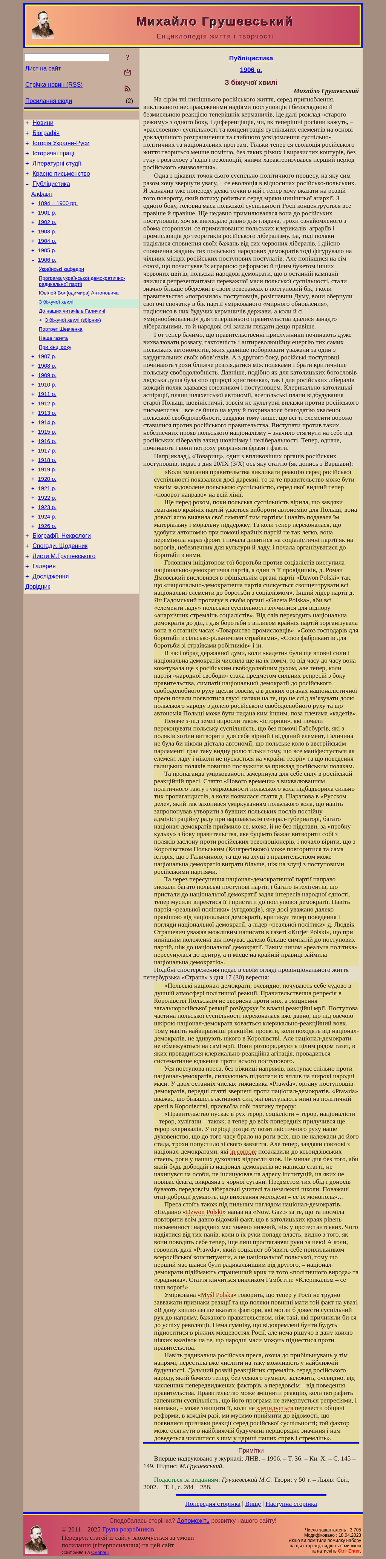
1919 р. (47, 508)
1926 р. (47, 571)
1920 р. (47, 519)
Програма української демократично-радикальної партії (82, 299)
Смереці (100, 1552)
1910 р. (47, 413)
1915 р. (47, 466)
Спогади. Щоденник (59, 593)
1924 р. (47, 561)
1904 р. (47, 256)
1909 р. (47, 402)
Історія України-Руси (60, 146)
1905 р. (47, 266)
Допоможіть (193, 1521)
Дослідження (50, 627)
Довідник (37, 638)
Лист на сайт (43, 68)
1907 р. (47, 381)
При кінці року (55, 371)
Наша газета (53, 361)
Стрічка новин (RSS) (54, 84)
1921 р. (47, 529)
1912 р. (47, 434)
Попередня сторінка (212, 1503)
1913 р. (47, 445)
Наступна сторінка (291, 1503)
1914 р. (47, 455)
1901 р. (47, 224)
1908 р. (47, 392)
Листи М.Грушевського (63, 605)
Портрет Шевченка (61, 351)
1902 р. (47, 235)
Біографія (46, 135)
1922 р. (47, 540)
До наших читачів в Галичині (72, 332)
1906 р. (47, 277)
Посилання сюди (48, 101)
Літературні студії (56, 169)
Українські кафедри (61, 287)
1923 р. (47, 550)
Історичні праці (53, 158)
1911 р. (47, 423)
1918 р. (47, 497)
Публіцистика (51, 192)
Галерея (43, 616)
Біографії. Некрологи (61, 582)
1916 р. (47, 476)
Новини (43, 124)
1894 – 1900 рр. (58, 213)
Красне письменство (61, 180)
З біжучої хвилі (56, 322)
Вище (253, 1503)
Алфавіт (41, 203)
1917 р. (47, 487)
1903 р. (47, 245)
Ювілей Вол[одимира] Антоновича (79, 312)
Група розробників (128, 1529)
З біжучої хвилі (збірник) (73, 341)
